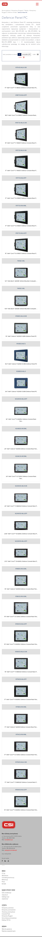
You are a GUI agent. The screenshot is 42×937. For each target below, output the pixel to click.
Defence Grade (12, 12)
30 (19, 54)
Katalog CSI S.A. (6, 920)
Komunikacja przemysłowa (9, 918)
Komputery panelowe (8, 908)
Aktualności (5, 875)
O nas (3, 873)
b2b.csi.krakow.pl (6, 892)
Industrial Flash (6, 914)
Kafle (21, 57)
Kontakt (4, 884)
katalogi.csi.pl (5, 897)
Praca (3, 881)
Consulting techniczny (8, 877)
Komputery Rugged (17, 10)
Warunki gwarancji (7, 929)
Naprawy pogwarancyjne (9, 931)
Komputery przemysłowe (9, 910)
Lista (36, 54)
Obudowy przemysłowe (8, 912)
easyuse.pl (5, 895)
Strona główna (6, 10)
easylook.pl (5, 899)
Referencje (5, 879)
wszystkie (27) (26, 54)
